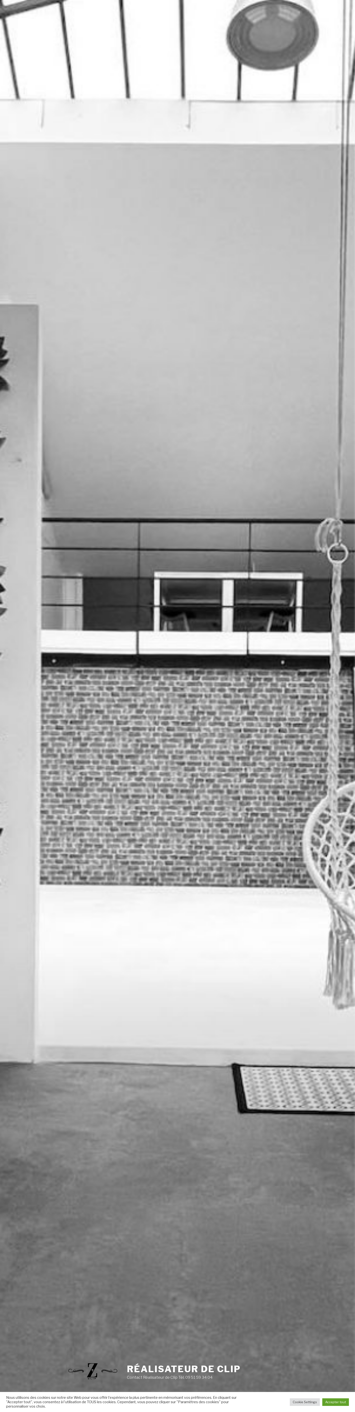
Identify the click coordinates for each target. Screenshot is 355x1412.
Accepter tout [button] (335, 1402)
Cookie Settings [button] (305, 1402)
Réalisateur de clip (184, 1369)
